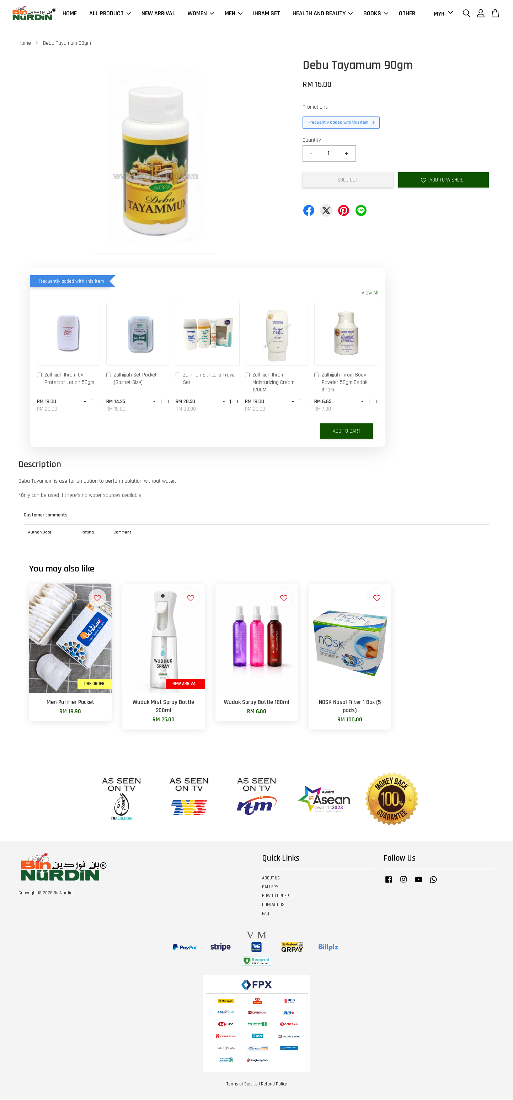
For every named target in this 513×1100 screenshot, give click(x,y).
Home (24, 44)
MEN (233, 14)
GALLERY (270, 888)
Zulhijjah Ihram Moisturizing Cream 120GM (269, 383)
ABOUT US (271, 879)
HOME (70, 14)
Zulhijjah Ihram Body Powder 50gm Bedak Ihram (340, 383)
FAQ (265, 914)
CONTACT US (273, 906)
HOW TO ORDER (275, 897)
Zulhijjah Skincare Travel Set (206, 380)
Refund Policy (274, 1085)
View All (370, 294)
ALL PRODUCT (110, 14)
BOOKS (375, 14)
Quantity (312, 141)
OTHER (407, 14)
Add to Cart (346, 432)
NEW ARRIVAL (158, 14)
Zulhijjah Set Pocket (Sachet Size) (131, 380)
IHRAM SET (266, 14)
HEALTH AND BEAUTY (323, 14)
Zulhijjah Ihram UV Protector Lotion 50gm (65, 380)
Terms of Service (242, 1085)
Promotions (315, 108)
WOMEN (201, 14)
